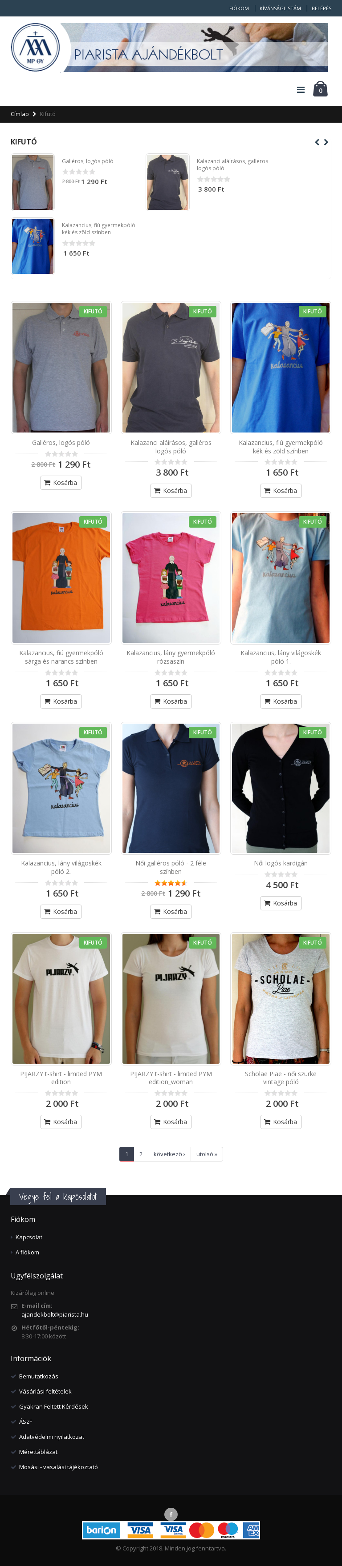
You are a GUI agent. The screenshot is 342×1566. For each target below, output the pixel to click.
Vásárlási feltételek (45, 1391)
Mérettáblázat (38, 1452)
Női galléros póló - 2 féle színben (170, 867)
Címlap (20, 114)
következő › (169, 1154)
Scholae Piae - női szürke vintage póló (281, 1077)
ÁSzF (25, 1422)
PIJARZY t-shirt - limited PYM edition (61, 1077)
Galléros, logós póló (88, 161)
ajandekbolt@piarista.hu (54, 1314)
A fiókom (27, 1252)
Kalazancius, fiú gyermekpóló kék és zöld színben (98, 228)
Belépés (321, 8)
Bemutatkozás (38, 1376)
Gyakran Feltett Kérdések (53, 1406)
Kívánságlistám (280, 8)
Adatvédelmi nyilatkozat (51, 1437)
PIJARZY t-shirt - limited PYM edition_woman (171, 1077)
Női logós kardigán (281, 863)
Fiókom (239, 8)
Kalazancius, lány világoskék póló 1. (280, 657)
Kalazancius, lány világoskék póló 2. (61, 867)
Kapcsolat (29, 1237)
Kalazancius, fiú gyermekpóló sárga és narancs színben (61, 657)
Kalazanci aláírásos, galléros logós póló (232, 164)
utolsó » (206, 1154)
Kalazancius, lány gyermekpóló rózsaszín (170, 657)
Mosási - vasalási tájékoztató (58, 1467)
